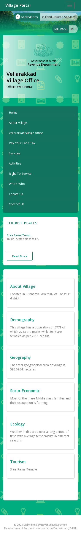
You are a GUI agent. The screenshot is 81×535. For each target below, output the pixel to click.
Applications (27, 16)
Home (13, 112)
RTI (73, 29)
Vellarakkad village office (26, 133)
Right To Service (20, 173)
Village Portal (18, 5)
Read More (19, 256)
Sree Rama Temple (20, 235)
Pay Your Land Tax (22, 143)
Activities (15, 163)
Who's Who (17, 184)
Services (14, 153)
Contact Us (16, 204)
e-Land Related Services (59, 17)
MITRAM (60, 29)
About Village (18, 123)
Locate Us (16, 194)
